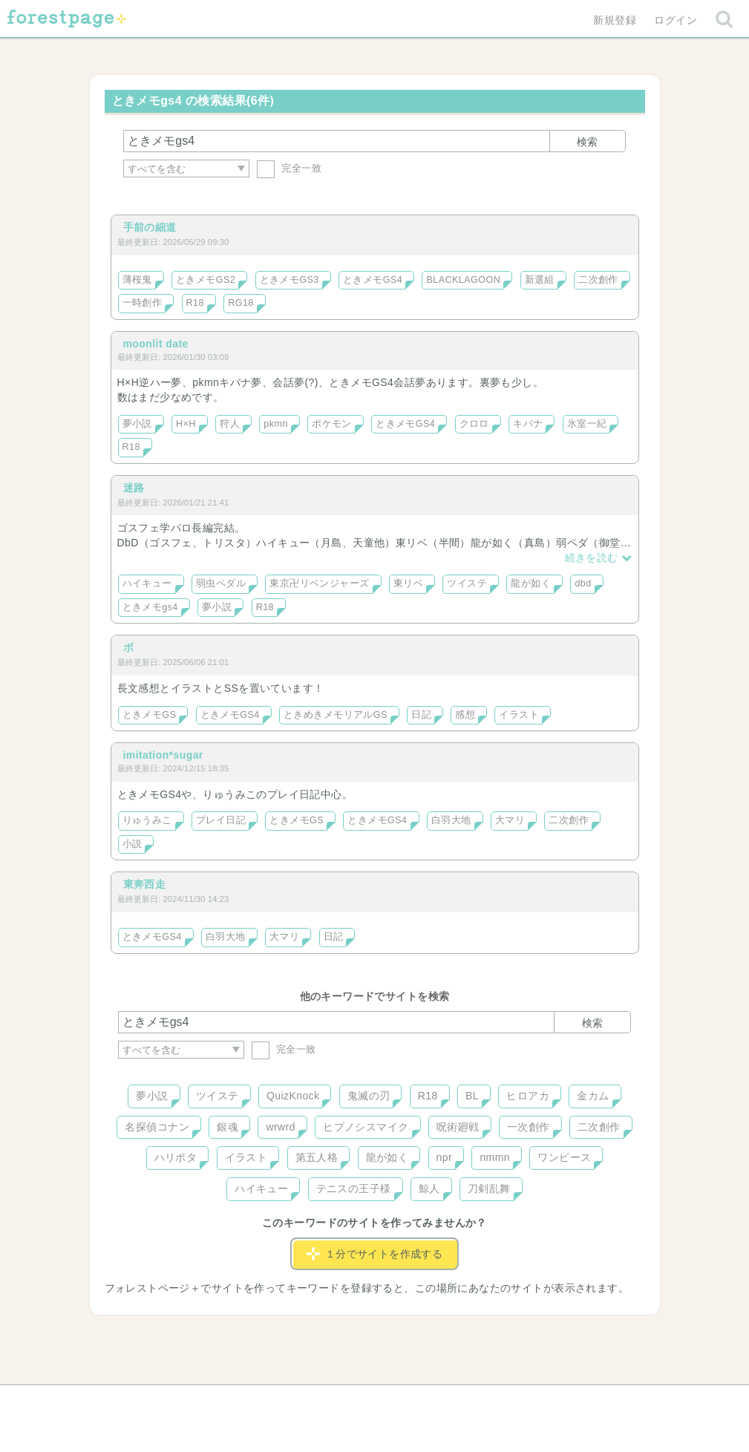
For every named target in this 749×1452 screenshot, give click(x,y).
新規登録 (614, 20)
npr (444, 1157)
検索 (587, 142)
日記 (421, 715)
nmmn (495, 1157)
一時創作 (142, 303)
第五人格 (316, 1157)
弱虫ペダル (221, 583)
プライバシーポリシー (534, 1401)
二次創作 (598, 280)
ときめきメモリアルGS (335, 715)
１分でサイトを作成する (375, 1253)
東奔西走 (144, 884)
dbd (583, 583)
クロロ (474, 424)
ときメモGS (149, 715)
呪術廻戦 (458, 1127)
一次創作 (528, 1127)
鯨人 (429, 1188)
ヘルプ (184, 1401)
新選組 (540, 280)
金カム (593, 1096)
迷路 (134, 488)
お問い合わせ (266, 1401)
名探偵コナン (157, 1127)
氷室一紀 (587, 424)
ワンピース (564, 1157)
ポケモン (332, 424)
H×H (186, 424)
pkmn (275, 424)
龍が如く (531, 583)
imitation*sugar (163, 755)
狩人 (230, 424)
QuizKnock (292, 1096)
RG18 (241, 303)
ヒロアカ (527, 1096)
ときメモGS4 (372, 280)
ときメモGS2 (205, 280)
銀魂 (227, 1127)
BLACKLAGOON (463, 280)
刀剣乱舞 (489, 1188)
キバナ (528, 424)
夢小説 (137, 424)
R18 (195, 303)
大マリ (510, 820)
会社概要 (431, 1401)
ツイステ (467, 583)
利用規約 (353, 1401)
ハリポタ (175, 1157)
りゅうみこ (147, 820)
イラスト (519, 715)
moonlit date (156, 344)
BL (472, 1096)
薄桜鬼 (137, 280)
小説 (132, 844)
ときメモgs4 (150, 607)
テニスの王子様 (353, 1188)
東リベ (408, 583)
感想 (465, 715)
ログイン (675, 20)
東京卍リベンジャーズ (319, 583)
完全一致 (289, 168)
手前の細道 (150, 227)
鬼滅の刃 (368, 1096)
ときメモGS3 (289, 280)
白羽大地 (451, 820)
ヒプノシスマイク (365, 1127)
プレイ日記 (221, 820)
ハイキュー (147, 583)
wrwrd (280, 1127)
